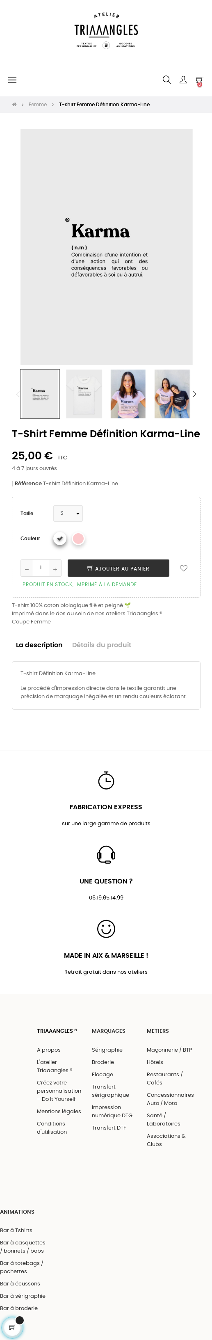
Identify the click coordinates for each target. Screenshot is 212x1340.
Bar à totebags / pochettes (21, 1267)
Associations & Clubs (166, 1140)
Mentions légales (59, 1111)
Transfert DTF (109, 1128)
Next (194, 394)
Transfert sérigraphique (110, 1091)
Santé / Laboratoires (163, 1120)
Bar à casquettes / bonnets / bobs (23, 1247)
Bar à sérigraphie (23, 1296)
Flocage (102, 1074)
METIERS (158, 1031)
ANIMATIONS (17, 1212)
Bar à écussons (20, 1284)
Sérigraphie (107, 1050)
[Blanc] (59, 538)
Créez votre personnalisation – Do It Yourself (59, 1091)
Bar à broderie (19, 1308)
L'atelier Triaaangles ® (55, 1066)
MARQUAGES (108, 1031)
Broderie (103, 1062)
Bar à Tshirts (16, 1230)
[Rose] (78, 538)
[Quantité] (41, 568)
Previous (18, 394)
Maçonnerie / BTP (169, 1050)
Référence (28, 483)
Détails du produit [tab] (101, 645)
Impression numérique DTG (112, 1112)
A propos (49, 1050)
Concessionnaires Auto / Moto (170, 1099)
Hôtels (155, 1062)
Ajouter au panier (118, 568)
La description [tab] (39, 645)
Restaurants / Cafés (165, 1079)
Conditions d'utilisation (52, 1128)
